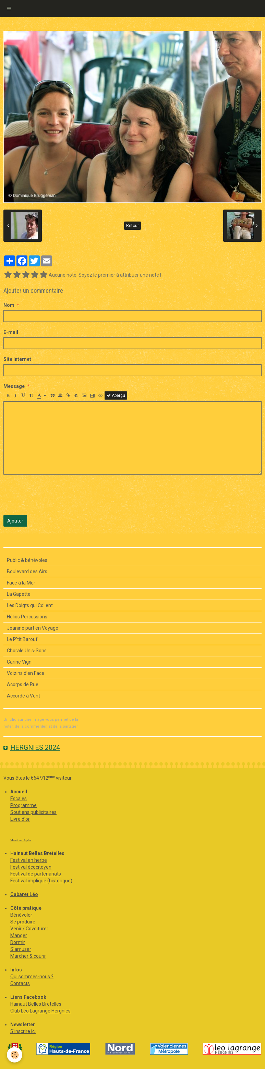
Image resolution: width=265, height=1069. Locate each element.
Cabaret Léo (24, 894)
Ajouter (15, 521)
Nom (8, 305)
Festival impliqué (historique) (41, 880)
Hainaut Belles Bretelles (35, 1004)
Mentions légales (20, 840)
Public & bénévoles (27, 560)
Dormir (17, 942)
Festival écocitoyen (30, 867)
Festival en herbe (28, 860)
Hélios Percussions (27, 616)
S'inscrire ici (23, 1031)
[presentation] (55, 494)
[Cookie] (14, 1054)
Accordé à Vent (23, 696)
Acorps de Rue (22, 684)
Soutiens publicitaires (33, 812)
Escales (18, 798)
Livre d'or (20, 819)
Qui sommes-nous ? (31, 976)
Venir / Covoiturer (29, 928)
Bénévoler (21, 915)
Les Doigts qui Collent (30, 605)
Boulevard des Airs (27, 571)
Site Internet (17, 359)
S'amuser (20, 949)
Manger (18, 935)
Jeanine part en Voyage (32, 628)
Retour (132, 225)
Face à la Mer (21, 583)
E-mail (10, 332)
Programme (23, 805)
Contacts (20, 983)
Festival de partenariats (35, 874)
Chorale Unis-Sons (27, 650)
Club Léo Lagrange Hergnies (40, 1011)
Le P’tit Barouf (22, 639)
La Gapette (19, 594)
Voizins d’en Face (25, 673)
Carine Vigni (20, 662)
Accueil (18, 791)
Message (14, 386)
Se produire (22, 922)
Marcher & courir (28, 956)
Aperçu (116, 395)
